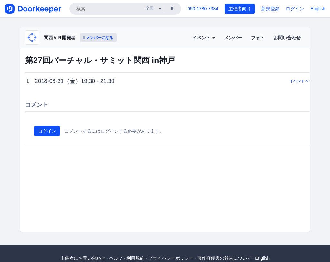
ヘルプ (116, 258)
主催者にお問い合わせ (82, 258)
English (317, 8)
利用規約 (135, 258)
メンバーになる (98, 37)
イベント (203, 37)
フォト (258, 37)
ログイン (295, 8)
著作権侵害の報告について (224, 258)
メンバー (233, 37)
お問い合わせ (287, 37)
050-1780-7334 (203, 8)
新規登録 (270, 8)
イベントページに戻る (308, 81)
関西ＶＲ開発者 (59, 37)
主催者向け (239, 8)
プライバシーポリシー (170, 258)
